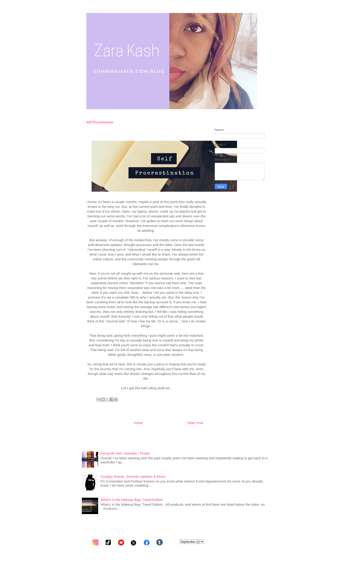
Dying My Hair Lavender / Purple (125, 453)
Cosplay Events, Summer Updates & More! (133, 476)
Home (138, 423)
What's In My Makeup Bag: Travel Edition (132, 500)
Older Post (195, 423)
